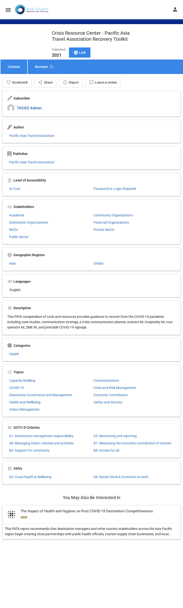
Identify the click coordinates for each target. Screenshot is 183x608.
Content (14, 67)
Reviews (44, 67)
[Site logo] (32, 10)
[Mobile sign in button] (175, 9)
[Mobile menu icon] (8, 9)
